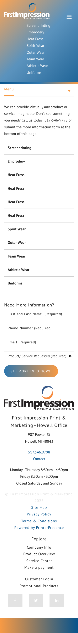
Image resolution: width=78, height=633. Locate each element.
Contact (39, 458)
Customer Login (39, 579)
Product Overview (39, 554)
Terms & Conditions (39, 521)
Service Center (39, 560)
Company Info (39, 547)
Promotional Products (39, 585)
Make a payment (39, 567)
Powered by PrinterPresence (39, 527)
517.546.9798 (39, 452)
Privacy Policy (39, 514)
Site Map (39, 507)
